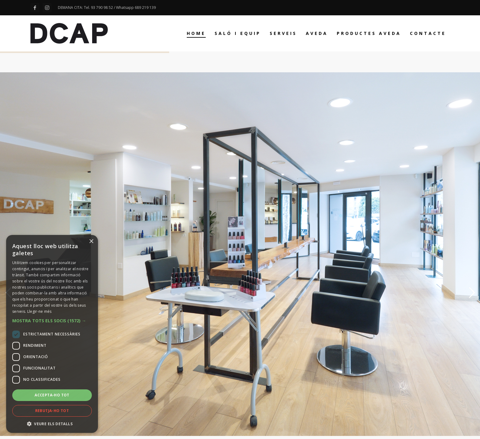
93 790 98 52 (102, 7)
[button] (52, 321)
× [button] (91, 241)
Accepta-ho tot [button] (52, 395)
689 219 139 (145, 7)
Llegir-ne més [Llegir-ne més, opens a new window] (39, 311)
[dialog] (52, 334)
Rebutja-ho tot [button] (52, 410)
